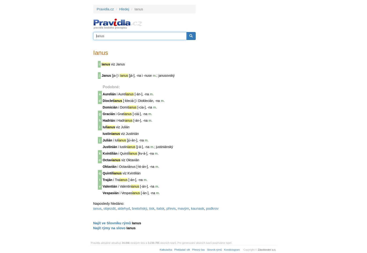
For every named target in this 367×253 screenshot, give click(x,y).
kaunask (197, 208)
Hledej (124, 9)
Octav (112, 160)
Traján (107, 180)
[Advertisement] (238, 75)
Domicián (110, 107)
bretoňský (139, 208)
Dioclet (112, 101)
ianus (97, 208)
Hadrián (109, 120)
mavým (183, 208)
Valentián (110, 186)
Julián (107, 140)
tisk (152, 208)
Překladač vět (182, 249)
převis (171, 208)
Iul (109, 127)
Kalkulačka (166, 249)
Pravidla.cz (105, 9)
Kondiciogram (232, 249)
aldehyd (124, 208)
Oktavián (110, 167)
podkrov (212, 208)
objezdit (109, 208)
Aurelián (109, 94)
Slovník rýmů (214, 249)
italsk (160, 208)
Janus (106, 75)
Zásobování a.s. (267, 249)
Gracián (109, 114)
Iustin (111, 134)
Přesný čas (198, 249)
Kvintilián (110, 153)
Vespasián (111, 193)
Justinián (110, 147)
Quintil (112, 173)
